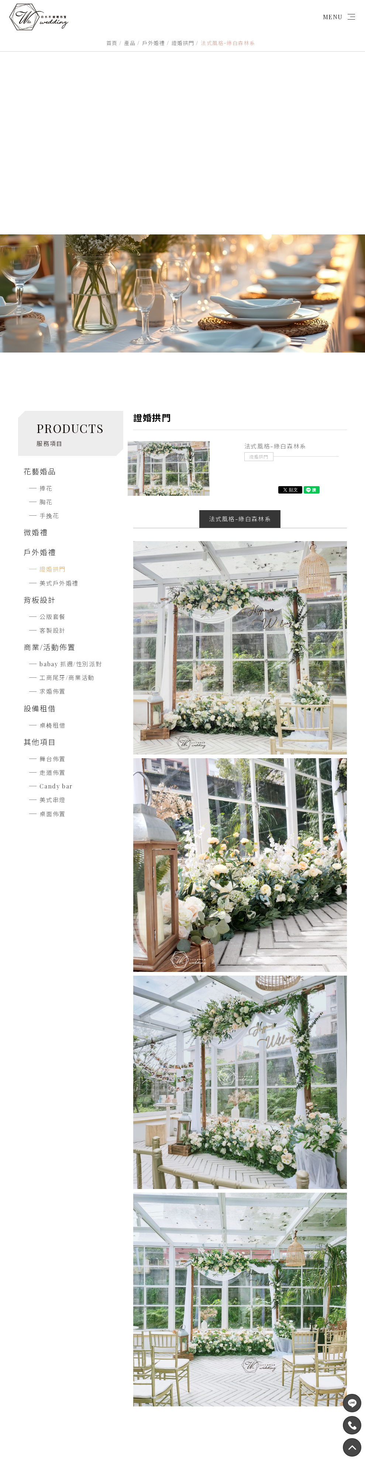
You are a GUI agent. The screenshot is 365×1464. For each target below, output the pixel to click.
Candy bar (56, 786)
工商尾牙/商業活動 (66, 677)
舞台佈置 (52, 759)
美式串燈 (52, 800)
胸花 (45, 502)
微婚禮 (36, 532)
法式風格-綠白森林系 (240, 519)
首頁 (112, 43)
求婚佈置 (52, 691)
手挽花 (49, 515)
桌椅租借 (52, 725)
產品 (129, 43)
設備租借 (40, 708)
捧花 (45, 488)
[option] (169, 468)
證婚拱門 (183, 43)
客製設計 (52, 630)
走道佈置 (52, 772)
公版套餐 (52, 617)
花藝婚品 (40, 471)
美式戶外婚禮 (59, 583)
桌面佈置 (52, 814)
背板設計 (40, 600)
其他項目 (40, 742)
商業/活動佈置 (50, 647)
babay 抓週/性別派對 (70, 664)
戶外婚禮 (153, 43)
